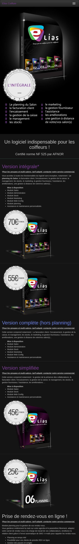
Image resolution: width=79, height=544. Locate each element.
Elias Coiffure (9, 3)
